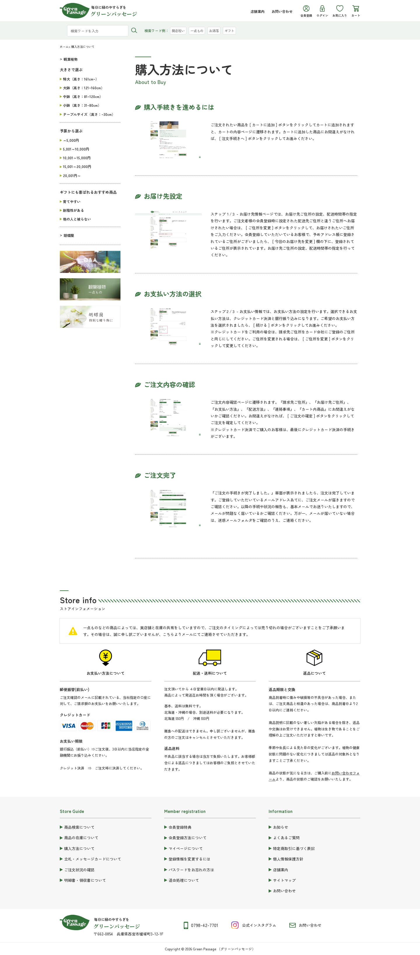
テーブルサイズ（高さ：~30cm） (89, 114)
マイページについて (186, 848)
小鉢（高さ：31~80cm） (82, 105)
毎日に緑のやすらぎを (111, 919)
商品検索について (79, 827)
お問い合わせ (282, 11)
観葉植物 (71, 59)
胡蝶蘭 (69, 235)
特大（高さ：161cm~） (81, 78)
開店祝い (179, 30)
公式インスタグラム (259, 925)
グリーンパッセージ (116, 926)
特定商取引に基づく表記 (294, 848)
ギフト (233, 30)
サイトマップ (284, 880)
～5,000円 (71, 140)
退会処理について (184, 880)
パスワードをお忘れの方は (191, 869)
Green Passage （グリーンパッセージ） (224, 948)
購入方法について (79, 848)
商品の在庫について (81, 837)
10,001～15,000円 (77, 157)
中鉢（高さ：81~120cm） (83, 96)
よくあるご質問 (286, 837)
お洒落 (216, 30)
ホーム (64, 46)
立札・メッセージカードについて (92, 859)
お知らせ (280, 827)
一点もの (199, 30)
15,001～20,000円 (77, 166)
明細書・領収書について (85, 880)
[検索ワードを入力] (97, 30)
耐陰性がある (73, 210)
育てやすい (71, 201)
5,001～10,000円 (76, 148)
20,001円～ (72, 175)
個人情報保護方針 (288, 859)
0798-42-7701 (204, 925)
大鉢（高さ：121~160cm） (83, 87)
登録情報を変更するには (189, 859)
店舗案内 (258, 11)
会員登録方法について (187, 837)
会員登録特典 (180, 827)
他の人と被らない (77, 218)
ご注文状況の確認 (79, 869)
